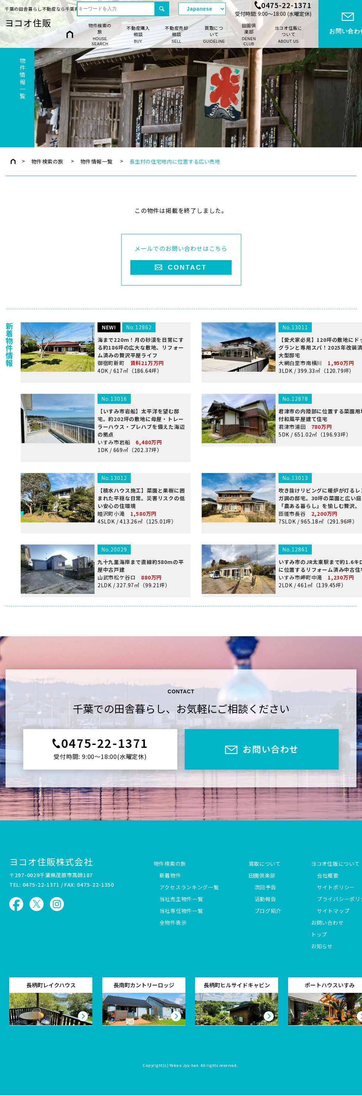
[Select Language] (202, 9)
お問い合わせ (327, 923)
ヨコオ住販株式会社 (51, 861)
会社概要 (328, 876)
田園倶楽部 (249, 34)
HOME (70, 34)
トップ (319, 935)
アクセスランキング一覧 (189, 887)
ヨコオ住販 (28, 22)
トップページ (13, 161)
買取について (214, 34)
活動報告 (265, 899)
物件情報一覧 (97, 161)
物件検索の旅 (100, 34)
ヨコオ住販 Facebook (16, 904)
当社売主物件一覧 (181, 899)
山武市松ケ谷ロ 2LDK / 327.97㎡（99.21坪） (104, 612)
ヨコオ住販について (288, 34)
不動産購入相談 (138, 34)
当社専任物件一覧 (181, 911)
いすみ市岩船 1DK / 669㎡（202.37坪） (104, 479)
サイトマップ (333, 911)
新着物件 (170, 876)
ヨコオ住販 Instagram (57, 904)
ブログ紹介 (268, 911)
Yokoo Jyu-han (184, 1066)
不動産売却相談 (176, 34)
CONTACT (187, 267)
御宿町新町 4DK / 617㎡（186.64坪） (104, 398)
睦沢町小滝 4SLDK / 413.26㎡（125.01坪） (104, 548)
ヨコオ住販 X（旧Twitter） (37, 904)
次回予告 (265, 887)
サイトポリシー (336, 887)
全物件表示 (173, 923)
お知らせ (322, 946)
